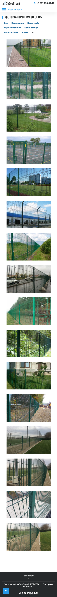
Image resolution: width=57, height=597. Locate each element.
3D (33, 32)
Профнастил (17, 23)
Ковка (25, 32)
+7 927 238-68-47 (44, 3)
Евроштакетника (12, 28)
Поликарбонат (11, 32)
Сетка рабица (31, 28)
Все (6, 23)
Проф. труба (33, 23)
